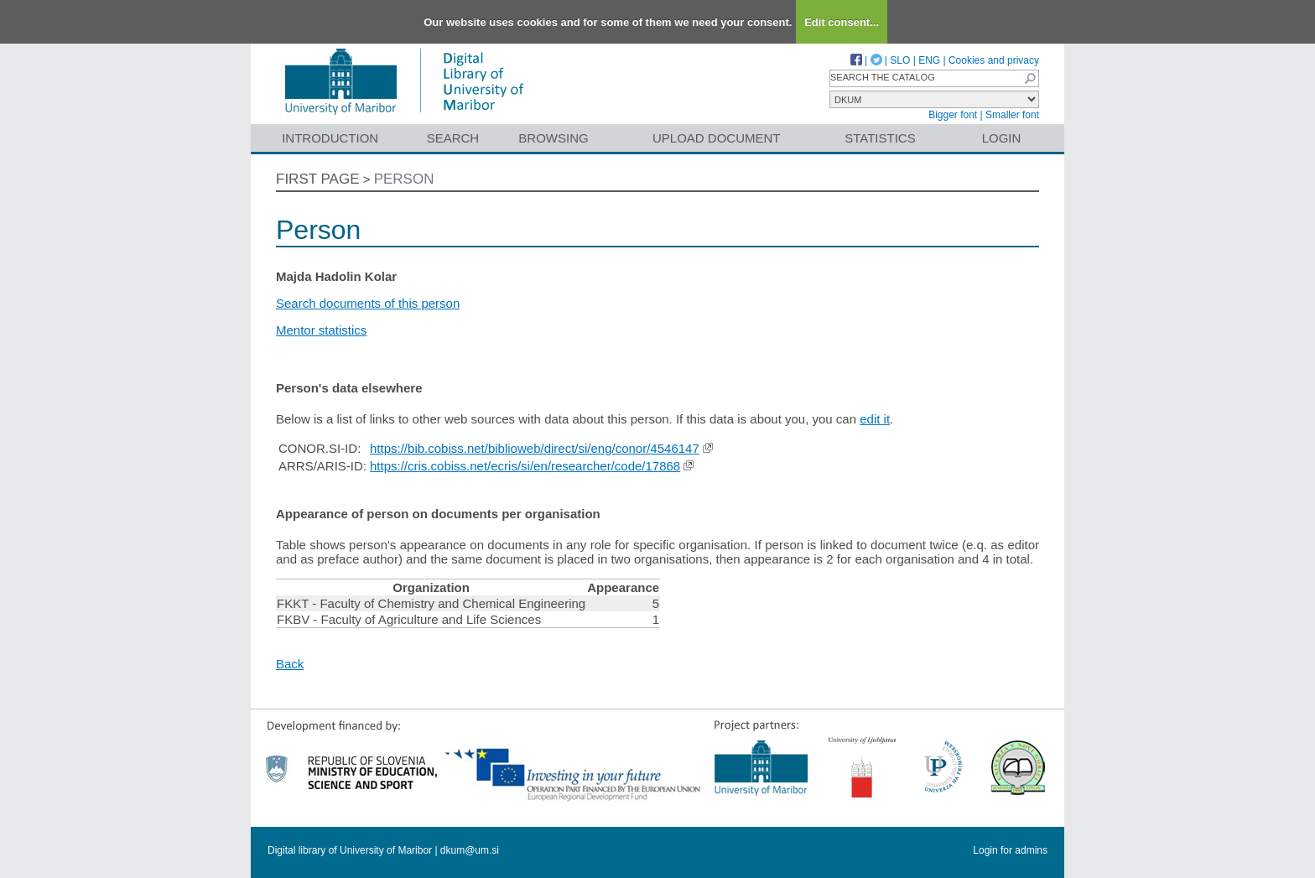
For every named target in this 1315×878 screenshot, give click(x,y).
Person (404, 179)
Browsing (553, 138)
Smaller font (1012, 115)
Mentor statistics (321, 330)
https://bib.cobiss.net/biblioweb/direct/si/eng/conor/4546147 (534, 448)
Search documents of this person (368, 303)
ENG (929, 60)
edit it (875, 419)
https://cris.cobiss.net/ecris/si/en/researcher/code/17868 (525, 466)
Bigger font (952, 115)
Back (290, 664)
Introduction (330, 138)
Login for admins (1010, 850)
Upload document (716, 138)
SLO (900, 60)
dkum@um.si (469, 850)
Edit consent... (841, 22)
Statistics (880, 138)
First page (318, 179)
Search (453, 138)
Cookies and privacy (994, 60)
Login (1001, 138)
